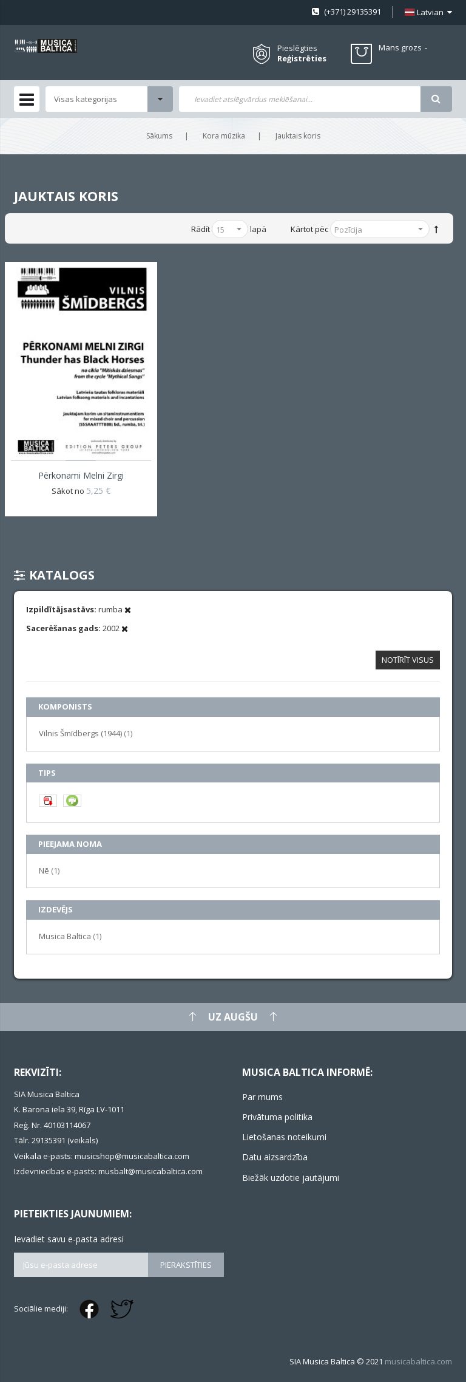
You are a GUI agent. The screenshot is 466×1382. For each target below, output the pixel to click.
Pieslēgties (297, 48)
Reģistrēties (301, 58)
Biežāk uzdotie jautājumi (290, 1177)
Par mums (262, 1097)
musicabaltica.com (418, 1361)
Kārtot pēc (309, 229)
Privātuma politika (277, 1117)
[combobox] (299, 99)
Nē (49, 870)
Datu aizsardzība (275, 1157)
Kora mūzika (224, 136)
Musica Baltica (70, 936)
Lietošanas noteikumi (284, 1137)
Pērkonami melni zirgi (81, 475)
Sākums (159, 136)
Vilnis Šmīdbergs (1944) (85, 733)
